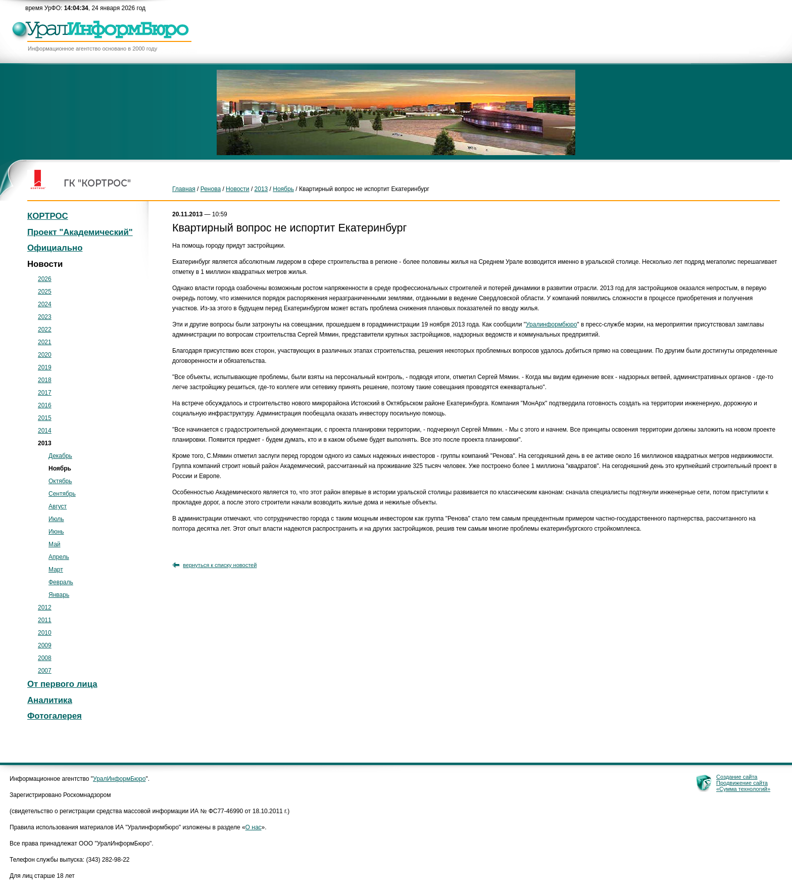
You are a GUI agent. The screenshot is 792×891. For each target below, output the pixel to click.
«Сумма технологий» (743, 789)
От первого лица (62, 684)
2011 (45, 620)
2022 (45, 329)
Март (55, 569)
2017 (45, 392)
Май (54, 544)
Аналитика (49, 700)
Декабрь (60, 455)
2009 (45, 645)
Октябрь (60, 481)
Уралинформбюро (551, 324)
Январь (58, 594)
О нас (253, 827)
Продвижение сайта (742, 783)
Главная (183, 189)
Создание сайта (736, 777)
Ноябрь (283, 189)
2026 (45, 279)
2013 (261, 189)
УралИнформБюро (119, 778)
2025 (45, 291)
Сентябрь (62, 493)
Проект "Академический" (80, 232)
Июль (56, 519)
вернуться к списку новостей (220, 565)
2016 (45, 405)
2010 (45, 632)
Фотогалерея (54, 716)
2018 (45, 380)
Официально (54, 248)
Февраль (60, 582)
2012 (45, 607)
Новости (237, 189)
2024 (45, 304)
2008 (45, 658)
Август (57, 506)
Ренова (211, 189)
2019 (45, 367)
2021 (45, 342)
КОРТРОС (47, 216)
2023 (45, 316)
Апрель (58, 556)
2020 (45, 354)
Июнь (56, 531)
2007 (45, 670)
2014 (45, 430)
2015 (45, 417)
